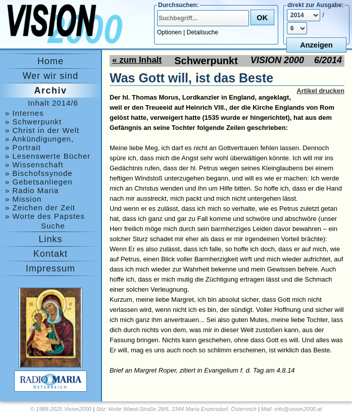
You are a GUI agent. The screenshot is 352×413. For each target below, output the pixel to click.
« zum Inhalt (137, 60)
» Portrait (23, 147)
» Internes (24, 113)
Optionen (169, 32)
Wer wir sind (51, 76)
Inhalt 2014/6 (53, 103)
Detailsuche (203, 32)
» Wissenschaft (34, 164)
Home (50, 61)
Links (50, 239)
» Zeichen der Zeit (40, 207)
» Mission (23, 199)
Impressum (50, 268)
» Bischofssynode (39, 173)
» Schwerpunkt (33, 121)
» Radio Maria (32, 190)
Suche (53, 225)
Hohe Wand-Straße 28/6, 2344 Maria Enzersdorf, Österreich (183, 409)
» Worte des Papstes (45, 216)
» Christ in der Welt (42, 130)
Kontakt (50, 254)
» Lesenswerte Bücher (47, 156)
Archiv (50, 90)
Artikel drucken (320, 91)
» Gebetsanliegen (39, 181)
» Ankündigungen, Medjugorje (39, 138)
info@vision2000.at (298, 409)
